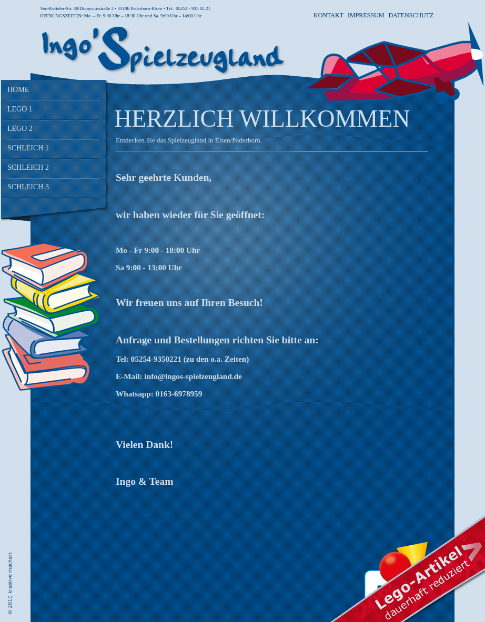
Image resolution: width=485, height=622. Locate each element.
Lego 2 (20, 128)
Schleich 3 (28, 187)
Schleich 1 (28, 148)
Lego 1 (20, 109)
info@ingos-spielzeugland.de (192, 376)
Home (18, 90)
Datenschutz (410, 15)
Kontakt (328, 15)
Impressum (366, 15)
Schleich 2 (28, 167)
